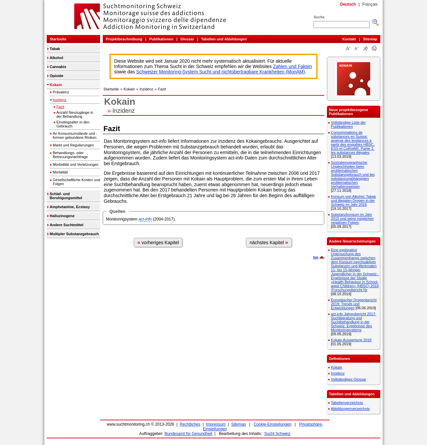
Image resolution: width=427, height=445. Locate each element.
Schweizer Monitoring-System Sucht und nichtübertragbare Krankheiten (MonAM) (220, 71)
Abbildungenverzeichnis (350, 409)
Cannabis (58, 67)
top (315, 257)
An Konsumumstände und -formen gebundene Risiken (75, 135)
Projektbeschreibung (124, 39)
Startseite (58, 39)
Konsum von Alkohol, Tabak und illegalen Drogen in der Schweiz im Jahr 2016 (353, 200)
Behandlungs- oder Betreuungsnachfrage (70, 155)
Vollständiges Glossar (348, 379)
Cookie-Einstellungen (272, 424)
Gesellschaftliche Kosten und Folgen (76, 182)
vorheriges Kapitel (158, 242)
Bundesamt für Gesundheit (188, 433)
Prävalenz (61, 92)
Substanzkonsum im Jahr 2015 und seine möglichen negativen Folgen (352, 218)
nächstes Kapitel (269, 242)
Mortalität (60, 172)
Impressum (216, 424)
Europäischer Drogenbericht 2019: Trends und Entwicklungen (354, 304)
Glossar (187, 39)
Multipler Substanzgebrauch (74, 234)
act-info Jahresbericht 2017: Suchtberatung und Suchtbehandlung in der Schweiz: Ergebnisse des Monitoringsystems (353, 322)
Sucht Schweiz (277, 433)
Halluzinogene (62, 216)
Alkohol (56, 58)
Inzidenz (59, 100)
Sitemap (370, 39)
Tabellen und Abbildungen (224, 39)
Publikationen (161, 39)
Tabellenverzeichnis (347, 403)
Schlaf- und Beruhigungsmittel (66, 196)
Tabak (55, 49)
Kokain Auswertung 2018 (351, 340)
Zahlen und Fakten (292, 66)
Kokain (56, 85)
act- (144, 219)
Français (370, 4)
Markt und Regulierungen (73, 145)
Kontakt (349, 39)
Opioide (56, 76)
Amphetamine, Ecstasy (70, 207)
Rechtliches (190, 424)
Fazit (60, 107)
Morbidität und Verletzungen (75, 164)
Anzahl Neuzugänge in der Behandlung (74, 114)
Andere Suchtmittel (66, 225)
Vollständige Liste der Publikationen (348, 124)
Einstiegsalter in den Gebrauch (72, 124)
